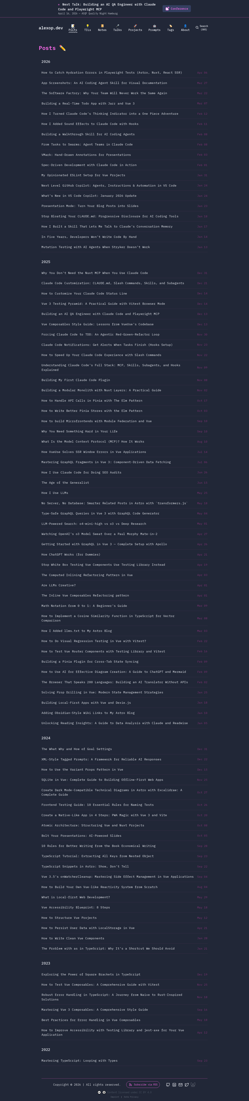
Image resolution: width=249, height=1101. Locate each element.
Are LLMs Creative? (59, 585)
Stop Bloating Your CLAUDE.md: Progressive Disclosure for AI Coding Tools (110, 216)
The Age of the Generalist (65, 483)
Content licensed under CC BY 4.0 (124, 1092)
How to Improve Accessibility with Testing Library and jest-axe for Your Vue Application (113, 1032)
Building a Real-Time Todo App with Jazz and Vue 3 (88, 103)
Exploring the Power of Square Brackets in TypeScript (91, 974)
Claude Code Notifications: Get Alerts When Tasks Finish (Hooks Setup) (107, 345)
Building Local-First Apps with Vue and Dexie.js (86, 703)
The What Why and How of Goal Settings (77, 749)
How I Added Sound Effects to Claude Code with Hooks (90, 124)
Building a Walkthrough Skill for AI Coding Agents (88, 134)
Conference (176, 9)
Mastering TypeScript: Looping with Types (80, 1060)
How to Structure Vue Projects (69, 918)
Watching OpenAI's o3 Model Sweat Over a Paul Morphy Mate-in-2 (100, 534)
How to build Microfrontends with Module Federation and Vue (97, 421)
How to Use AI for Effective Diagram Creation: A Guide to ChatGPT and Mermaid (114, 672)
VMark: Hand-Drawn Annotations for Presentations (86, 155)
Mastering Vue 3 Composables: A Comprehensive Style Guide (95, 1010)
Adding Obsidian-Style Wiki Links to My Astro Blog (88, 713)
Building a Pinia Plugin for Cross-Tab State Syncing (90, 661)
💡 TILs (87, 28)
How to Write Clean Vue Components (73, 938)
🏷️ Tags (170, 28)
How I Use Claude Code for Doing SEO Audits (81, 472)
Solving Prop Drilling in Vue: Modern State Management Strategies (102, 692)
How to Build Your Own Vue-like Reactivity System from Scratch (100, 887)
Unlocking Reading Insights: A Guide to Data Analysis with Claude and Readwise (115, 723)
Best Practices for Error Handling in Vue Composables (91, 1020)
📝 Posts (73, 28)
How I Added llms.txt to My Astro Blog (77, 631)
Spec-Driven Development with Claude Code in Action (89, 165)
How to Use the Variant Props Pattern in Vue (82, 769)
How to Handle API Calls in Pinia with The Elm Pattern (92, 400)
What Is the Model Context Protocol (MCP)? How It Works (93, 441)
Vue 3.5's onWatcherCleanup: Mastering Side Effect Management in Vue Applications (118, 877)
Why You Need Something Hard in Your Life (80, 431)
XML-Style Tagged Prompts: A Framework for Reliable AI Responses (101, 759)
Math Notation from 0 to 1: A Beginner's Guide (84, 606)
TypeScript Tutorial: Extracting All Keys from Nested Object (98, 856)
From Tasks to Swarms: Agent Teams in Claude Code (87, 144)
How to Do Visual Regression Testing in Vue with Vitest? (94, 641)
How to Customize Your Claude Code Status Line (84, 293)
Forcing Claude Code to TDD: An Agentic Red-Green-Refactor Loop (100, 334)
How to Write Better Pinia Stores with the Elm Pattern (92, 411)
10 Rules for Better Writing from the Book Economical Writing (99, 846)
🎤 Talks (117, 28)
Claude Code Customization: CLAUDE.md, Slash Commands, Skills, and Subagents (113, 283)
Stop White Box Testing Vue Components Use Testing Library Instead (103, 565)
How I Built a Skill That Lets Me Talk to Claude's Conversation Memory (107, 226)
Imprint (115, 1096)
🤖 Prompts (155, 28)
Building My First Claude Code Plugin (76, 380)
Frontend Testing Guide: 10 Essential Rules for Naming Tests (98, 805)
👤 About (185, 28)
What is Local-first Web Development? (76, 897)
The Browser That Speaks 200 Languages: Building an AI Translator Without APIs (115, 682)
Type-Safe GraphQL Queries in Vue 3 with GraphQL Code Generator (100, 513)
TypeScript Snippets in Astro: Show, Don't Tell (85, 866)
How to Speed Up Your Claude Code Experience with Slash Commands (101, 355)
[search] (202, 28)
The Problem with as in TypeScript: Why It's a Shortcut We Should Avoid (108, 948)
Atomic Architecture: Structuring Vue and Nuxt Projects (93, 825)
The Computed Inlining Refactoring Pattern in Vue (87, 575)
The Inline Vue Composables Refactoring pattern (85, 595)
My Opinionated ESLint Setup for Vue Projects (83, 175)
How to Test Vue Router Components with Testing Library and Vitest (103, 651)
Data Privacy (131, 1096)
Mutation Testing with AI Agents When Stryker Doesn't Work (96, 247)
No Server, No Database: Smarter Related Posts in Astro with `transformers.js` (115, 503)
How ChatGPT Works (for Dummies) (71, 554)
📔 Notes (102, 28)
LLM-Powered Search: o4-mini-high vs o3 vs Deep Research (94, 524)
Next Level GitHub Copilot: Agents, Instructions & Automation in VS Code (109, 185)
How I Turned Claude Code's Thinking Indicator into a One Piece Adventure (110, 114)
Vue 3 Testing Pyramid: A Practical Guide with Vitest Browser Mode (103, 304)
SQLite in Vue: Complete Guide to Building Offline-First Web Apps (102, 780)
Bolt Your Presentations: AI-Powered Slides (81, 836)
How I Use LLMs (55, 493)
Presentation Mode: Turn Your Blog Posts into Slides (90, 206)
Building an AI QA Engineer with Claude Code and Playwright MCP (100, 314)
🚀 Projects (135, 28)
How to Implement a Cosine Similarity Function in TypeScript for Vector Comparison (108, 618)
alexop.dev (51, 28)
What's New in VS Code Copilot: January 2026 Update (89, 196)
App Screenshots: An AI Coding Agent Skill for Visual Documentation (104, 83)
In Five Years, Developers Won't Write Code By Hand (89, 237)
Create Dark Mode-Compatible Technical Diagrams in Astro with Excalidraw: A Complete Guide (112, 792)
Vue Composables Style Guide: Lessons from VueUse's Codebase (98, 324)
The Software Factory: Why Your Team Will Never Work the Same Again (104, 93)
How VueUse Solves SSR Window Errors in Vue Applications (94, 452)
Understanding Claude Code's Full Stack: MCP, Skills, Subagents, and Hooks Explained (111, 367)
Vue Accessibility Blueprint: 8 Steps (76, 907)
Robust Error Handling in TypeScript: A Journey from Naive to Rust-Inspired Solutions (112, 997)
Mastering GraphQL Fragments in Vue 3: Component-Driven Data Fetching (106, 462)
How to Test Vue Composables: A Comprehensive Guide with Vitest (100, 984)
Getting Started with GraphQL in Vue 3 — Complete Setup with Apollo (104, 544)
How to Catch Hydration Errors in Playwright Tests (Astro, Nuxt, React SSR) (112, 72)
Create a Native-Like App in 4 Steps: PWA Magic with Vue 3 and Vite (104, 815)
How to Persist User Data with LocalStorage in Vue (88, 928)
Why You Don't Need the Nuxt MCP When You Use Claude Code (95, 273)
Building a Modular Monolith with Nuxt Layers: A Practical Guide (101, 390)
